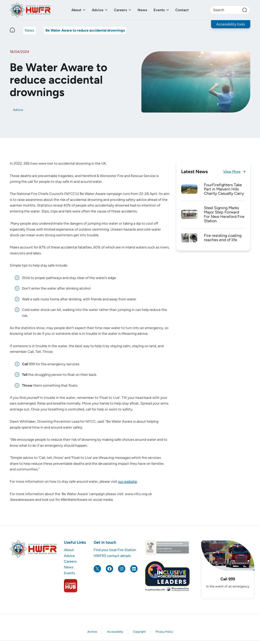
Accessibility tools (230, 24)
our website (127, 481)
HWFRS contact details (112, 555)
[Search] (244, 10)
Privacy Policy (164, 631)
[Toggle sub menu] (84, 10)
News (142, 10)
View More (231, 171)
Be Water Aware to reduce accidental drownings (85, 30)
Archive (92, 631)
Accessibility (115, 631)
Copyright (139, 631)
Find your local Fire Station (115, 550)
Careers (120, 10)
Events (159, 10)
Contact (182, 10)
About (76, 10)
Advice (97, 10)
